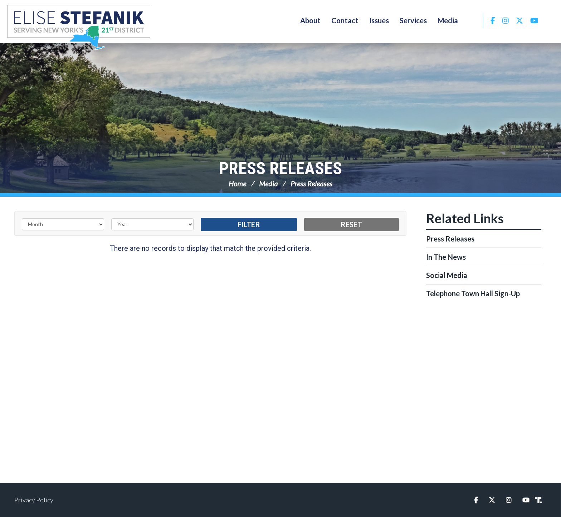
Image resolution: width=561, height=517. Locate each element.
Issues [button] (379, 20)
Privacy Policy (33, 500)
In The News (446, 257)
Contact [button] (344, 20)
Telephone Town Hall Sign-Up (473, 293)
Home (237, 183)
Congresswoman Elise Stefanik (78, 27)
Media (268, 183)
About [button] (310, 20)
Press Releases (280, 168)
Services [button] (413, 20)
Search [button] (473, 20)
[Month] (63, 224)
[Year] (152, 224)
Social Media (446, 275)
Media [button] (448, 20)
